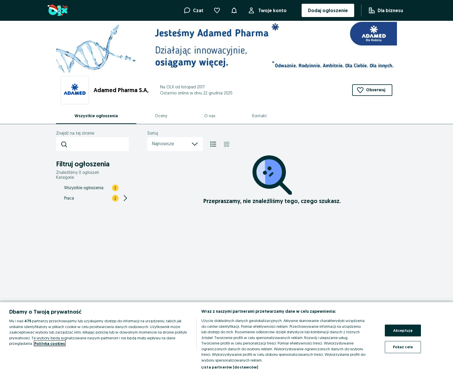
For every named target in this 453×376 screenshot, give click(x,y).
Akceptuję (403, 330)
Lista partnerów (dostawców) (229, 367)
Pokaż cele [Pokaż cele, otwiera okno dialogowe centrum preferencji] (403, 347)
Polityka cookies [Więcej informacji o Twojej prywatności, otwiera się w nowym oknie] (49, 343)
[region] (226, 339)
